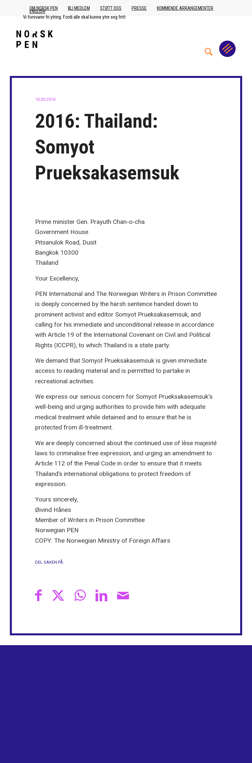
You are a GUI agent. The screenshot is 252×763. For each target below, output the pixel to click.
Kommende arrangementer (185, 8)
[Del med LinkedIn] (101, 595)
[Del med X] (58, 595)
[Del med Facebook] (38, 595)
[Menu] (227, 49)
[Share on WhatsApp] (80, 595)
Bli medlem (79, 8)
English (37, 11)
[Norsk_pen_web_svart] (34, 39)
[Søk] (208, 39)
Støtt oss (110, 8)
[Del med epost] (123, 595)
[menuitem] (208, 39)
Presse (139, 8)
